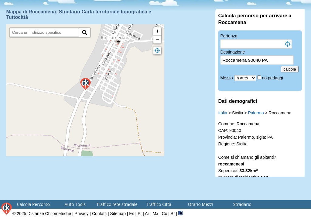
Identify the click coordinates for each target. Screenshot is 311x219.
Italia (222, 112)
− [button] (157, 39)
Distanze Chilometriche (49, 213)
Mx (155, 213)
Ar (147, 213)
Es (131, 213)
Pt (140, 213)
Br (173, 213)
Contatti (99, 213)
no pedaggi (273, 77)
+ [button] (157, 31)
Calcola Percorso (33, 204)
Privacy (82, 213)
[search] (44, 32)
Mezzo (227, 77)
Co (164, 213)
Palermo (256, 112)
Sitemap (118, 213)
